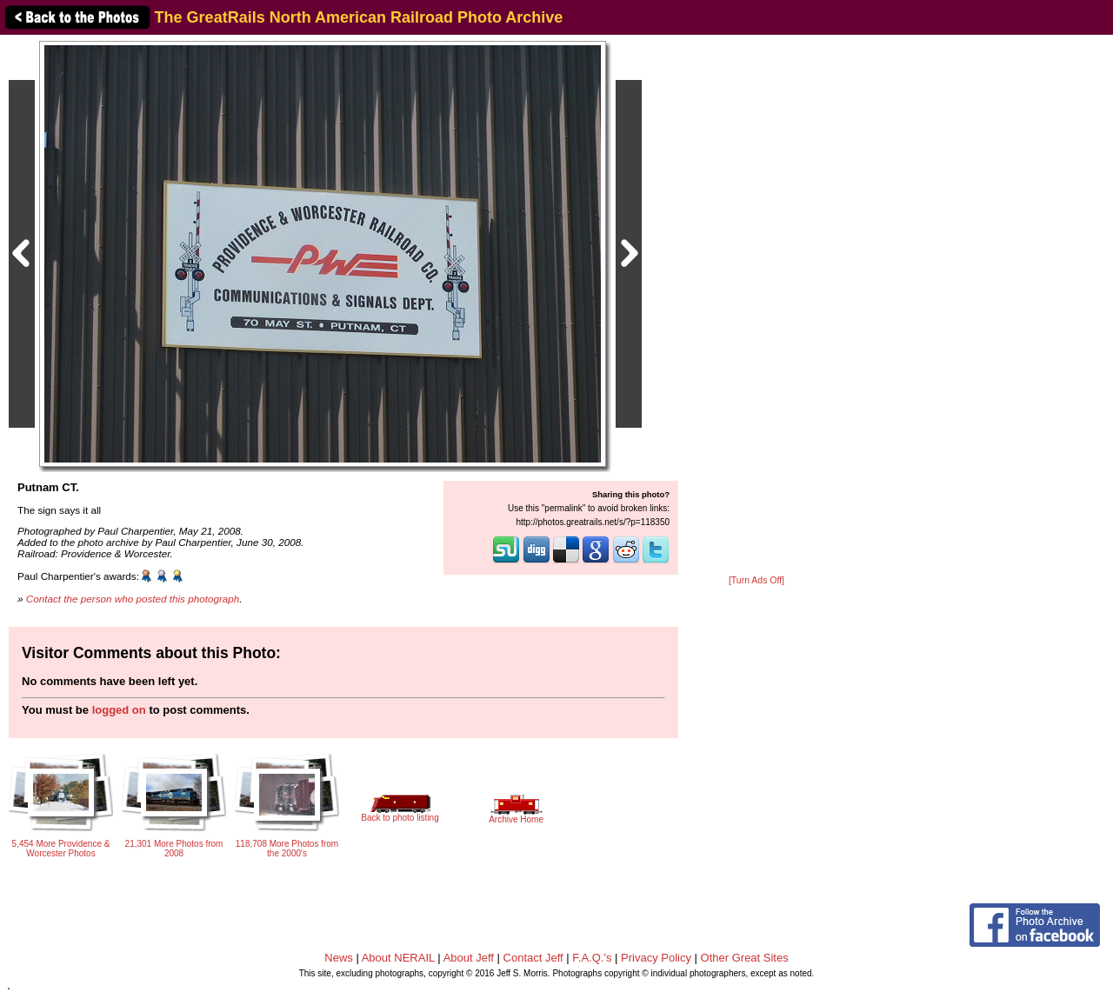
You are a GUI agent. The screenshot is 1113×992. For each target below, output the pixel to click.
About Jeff (468, 957)
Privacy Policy (656, 957)
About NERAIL (398, 957)
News (338, 957)
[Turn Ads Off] (756, 580)
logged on (119, 709)
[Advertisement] (756, 306)
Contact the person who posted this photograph (133, 598)
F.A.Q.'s (591, 957)
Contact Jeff (533, 957)
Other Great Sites (745, 957)
